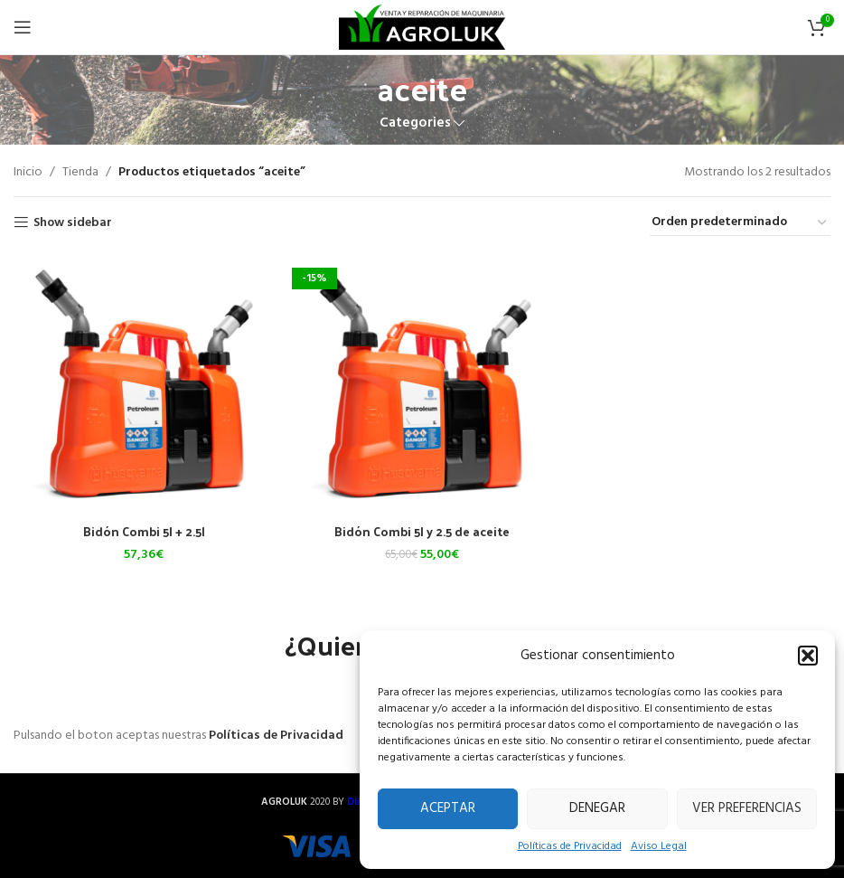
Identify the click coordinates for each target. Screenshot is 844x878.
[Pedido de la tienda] (740, 223)
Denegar (597, 808)
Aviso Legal (659, 846)
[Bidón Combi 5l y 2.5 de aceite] (422, 384)
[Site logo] (421, 27)
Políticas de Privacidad (570, 846)
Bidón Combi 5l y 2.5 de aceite (422, 531)
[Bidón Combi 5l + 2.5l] (144, 384)
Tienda (80, 173)
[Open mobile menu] (23, 27)
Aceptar (447, 808)
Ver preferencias (747, 808)
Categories (415, 123)
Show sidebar (72, 223)
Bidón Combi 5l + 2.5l (144, 531)
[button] (808, 656)
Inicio (28, 173)
